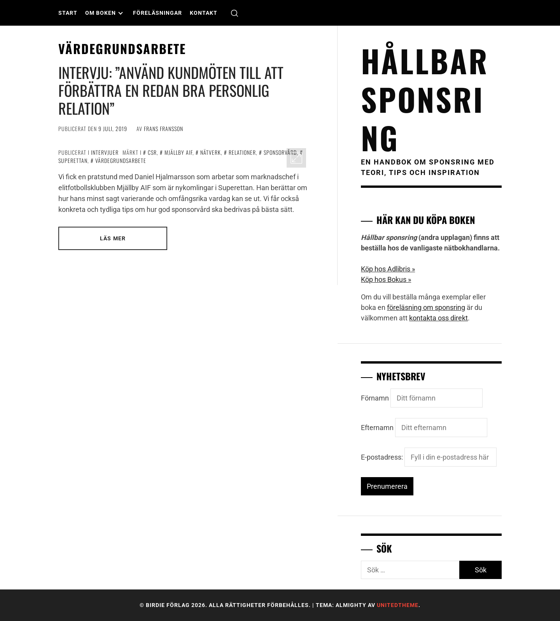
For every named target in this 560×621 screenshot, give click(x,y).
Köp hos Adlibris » (388, 269)
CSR (152, 152)
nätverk (210, 152)
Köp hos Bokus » (386, 279)
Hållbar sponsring (425, 99)
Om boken (104, 13)
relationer (242, 152)
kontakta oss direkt (438, 318)
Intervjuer (105, 152)
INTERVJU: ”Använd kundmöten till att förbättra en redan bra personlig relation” (171, 90)
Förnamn (375, 398)
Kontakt (203, 13)
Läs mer (113, 238)
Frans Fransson (163, 128)
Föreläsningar (157, 13)
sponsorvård (280, 152)
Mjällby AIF (178, 152)
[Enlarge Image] (296, 158)
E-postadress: (429, 457)
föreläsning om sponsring (426, 307)
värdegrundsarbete (120, 160)
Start (67, 13)
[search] (234, 13)
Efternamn (377, 427)
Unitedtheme (397, 605)
